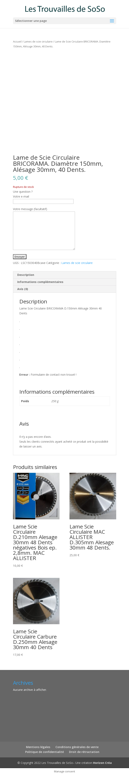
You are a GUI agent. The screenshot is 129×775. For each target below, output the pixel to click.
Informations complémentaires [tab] (40, 282)
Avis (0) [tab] (22, 289)
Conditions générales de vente (77, 747)
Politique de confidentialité (44, 752)
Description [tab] (25, 275)
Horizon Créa (102, 763)
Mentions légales (38, 747)
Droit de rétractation (84, 752)
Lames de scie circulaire (38, 41)
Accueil (17, 41)
